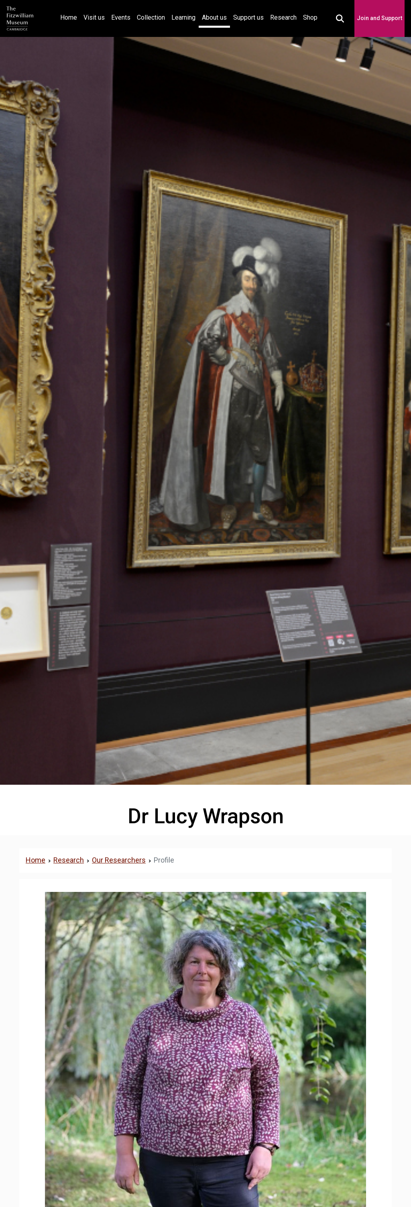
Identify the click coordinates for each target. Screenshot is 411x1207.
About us (214, 17)
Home (70, 16)
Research (283, 17)
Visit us (94, 17)
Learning (183, 17)
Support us (248, 17)
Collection (151, 17)
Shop (310, 17)
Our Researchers (119, 860)
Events (120, 17)
